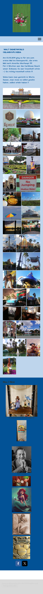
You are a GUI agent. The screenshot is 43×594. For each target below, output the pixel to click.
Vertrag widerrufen (10, 586)
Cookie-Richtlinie (25, 583)
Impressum (5, 583)
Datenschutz (14, 583)
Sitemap (34, 583)
